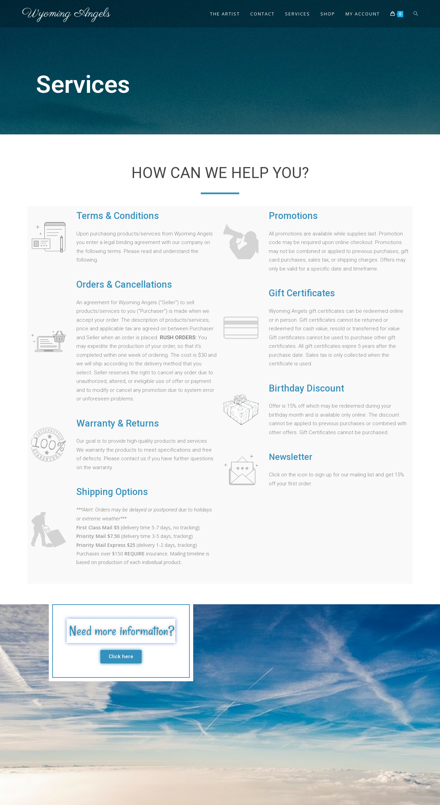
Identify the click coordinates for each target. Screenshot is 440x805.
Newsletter (291, 456)
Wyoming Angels (66, 13)
